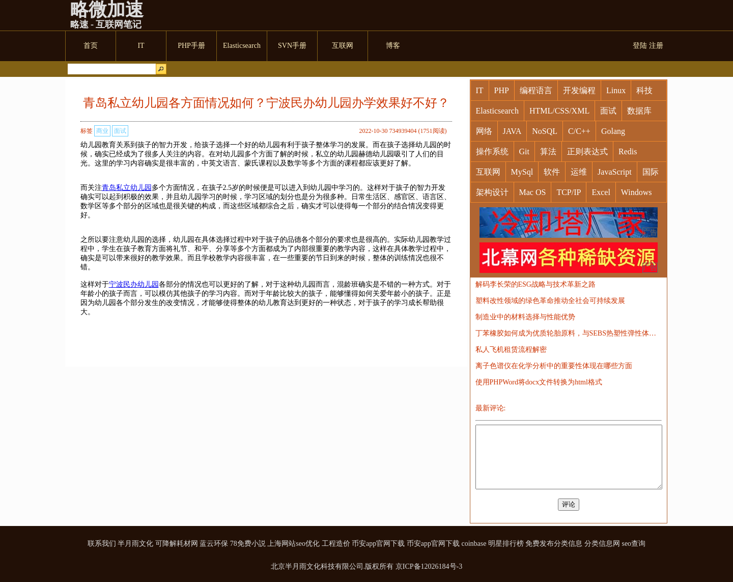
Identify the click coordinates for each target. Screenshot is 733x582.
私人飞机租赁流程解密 (511, 349)
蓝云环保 (214, 543)
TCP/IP (568, 192)
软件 (552, 172)
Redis (627, 151)
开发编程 (579, 90)
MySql (522, 172)
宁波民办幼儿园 (134, 284)
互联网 (488, 172)
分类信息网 (602, 543)
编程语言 (536, 90)
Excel (600, 192)
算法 (548, 151)
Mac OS (532, 192)
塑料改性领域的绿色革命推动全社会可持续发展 (550, 300)
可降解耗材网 (176, 543)
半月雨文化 (135, 543)
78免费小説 (248, 543)
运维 (579, 172)
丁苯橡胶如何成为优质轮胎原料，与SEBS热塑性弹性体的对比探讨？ (568, 333)
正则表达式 (587, 151)
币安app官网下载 (378, 543)
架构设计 (492, 192)
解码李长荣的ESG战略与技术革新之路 (535, 284)
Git (524, 151)
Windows (636, 192)
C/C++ (579, 131)
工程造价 (336, 543)
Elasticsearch (497, 110)
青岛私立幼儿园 (127, 187)
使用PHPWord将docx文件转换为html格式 (538, 382)
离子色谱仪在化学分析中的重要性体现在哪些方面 (553, 366)
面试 (120, 130)
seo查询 (633, 543)
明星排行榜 (506, 543)
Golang (613, 131)
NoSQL (544, 131)
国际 (650, 172)
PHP (501, 90)
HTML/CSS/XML (559, 110)
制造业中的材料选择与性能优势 (525, 317)
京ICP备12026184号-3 (429, 566)
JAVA (512, 131)
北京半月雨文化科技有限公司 (317, 566)
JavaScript (615, 172)
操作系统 (492, 151)
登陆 (640, 45)
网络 (484, 131)
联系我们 (102, 543)
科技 (644, 90)
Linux (616, 90)
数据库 (639, 110)
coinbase (473, 543)
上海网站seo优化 (293, 543)
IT (480, 90)
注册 (656, 45)
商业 (102, 130)
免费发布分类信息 (553, 543)
